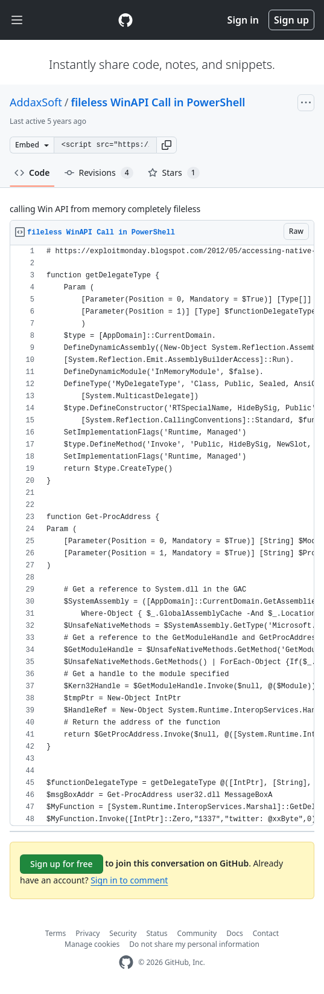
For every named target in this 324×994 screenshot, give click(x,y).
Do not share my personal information (194, 944)
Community (197, 933)
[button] (166, 145)
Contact (266, 933)
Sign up (291, 20)
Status (156, 933)
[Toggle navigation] (17, 20)
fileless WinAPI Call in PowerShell (158, 102)
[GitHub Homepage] (126, 962)
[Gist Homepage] (125, 20)
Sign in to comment (129, 880)
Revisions (99, 173)
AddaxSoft (36, 102)
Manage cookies (92, 944)
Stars (174, 173)
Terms (55, 933)
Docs (234, 933)
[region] (162, 535)
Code (32, 172)
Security (122, 933)
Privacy (87, 933)
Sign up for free (61, 864)
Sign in (243, 20)
